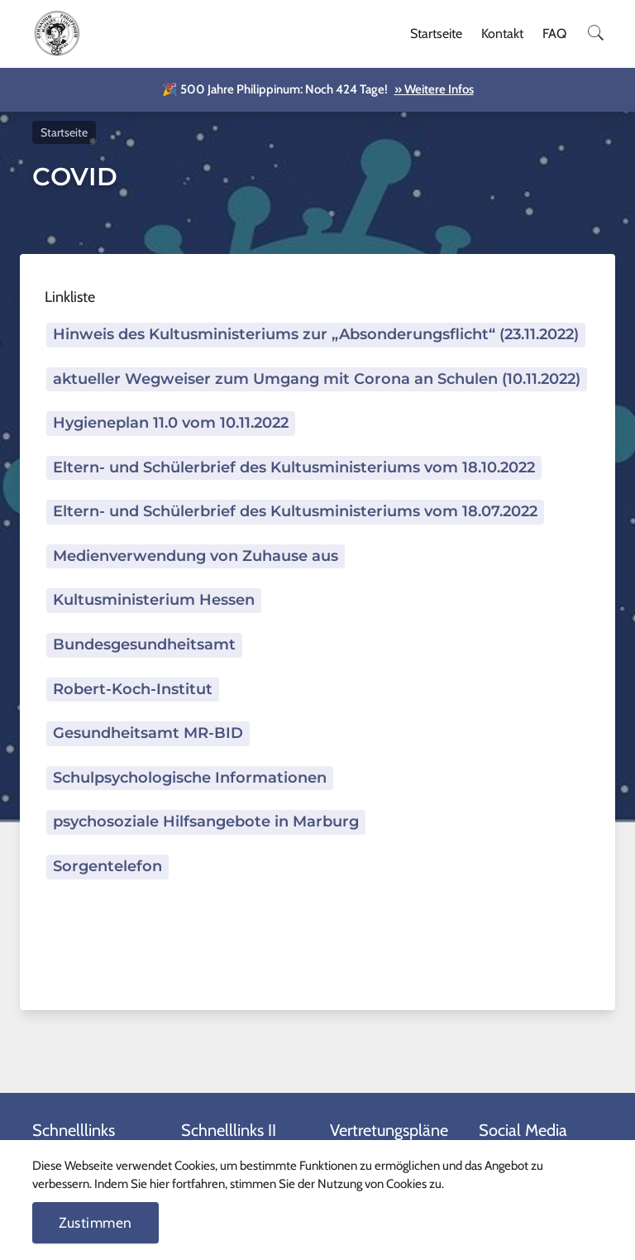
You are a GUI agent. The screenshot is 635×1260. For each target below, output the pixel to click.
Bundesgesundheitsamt (144, 644)
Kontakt (502, 33)
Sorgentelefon (107, 866)
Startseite (436, 33)
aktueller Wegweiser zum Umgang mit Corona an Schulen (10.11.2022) (316, 379)
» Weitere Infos (434, 89)
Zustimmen (95, 1222)
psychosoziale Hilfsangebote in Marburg (206, 821)
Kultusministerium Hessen (154, 600)
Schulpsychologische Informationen (190, 778)
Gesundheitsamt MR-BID (148, 733)
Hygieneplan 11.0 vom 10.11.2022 (171, 423)
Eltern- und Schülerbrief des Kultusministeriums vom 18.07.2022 (295, 511)
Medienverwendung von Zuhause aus (195, 556)
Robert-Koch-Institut (132, 689)
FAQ (554, 33)
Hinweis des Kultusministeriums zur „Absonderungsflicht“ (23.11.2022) (316, 334)
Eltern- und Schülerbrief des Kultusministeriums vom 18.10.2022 (294, 467)
